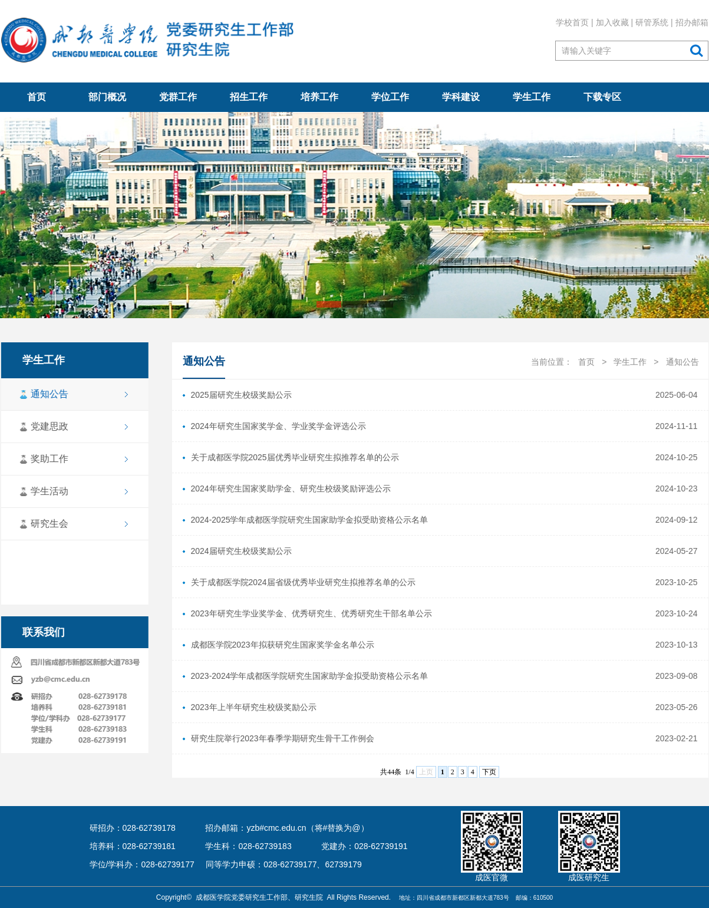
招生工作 (249, 97)
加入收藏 (612, 22)
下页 (489, 772)
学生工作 (531, 97)
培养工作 (319, 97)
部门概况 (107, 97)
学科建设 (461, 97)
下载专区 (602, 97)
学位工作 (390, 97)
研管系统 (651, 22)
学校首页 (572, 22)
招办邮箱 (691, 22)
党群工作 (178, 97)
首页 (36, 97)
